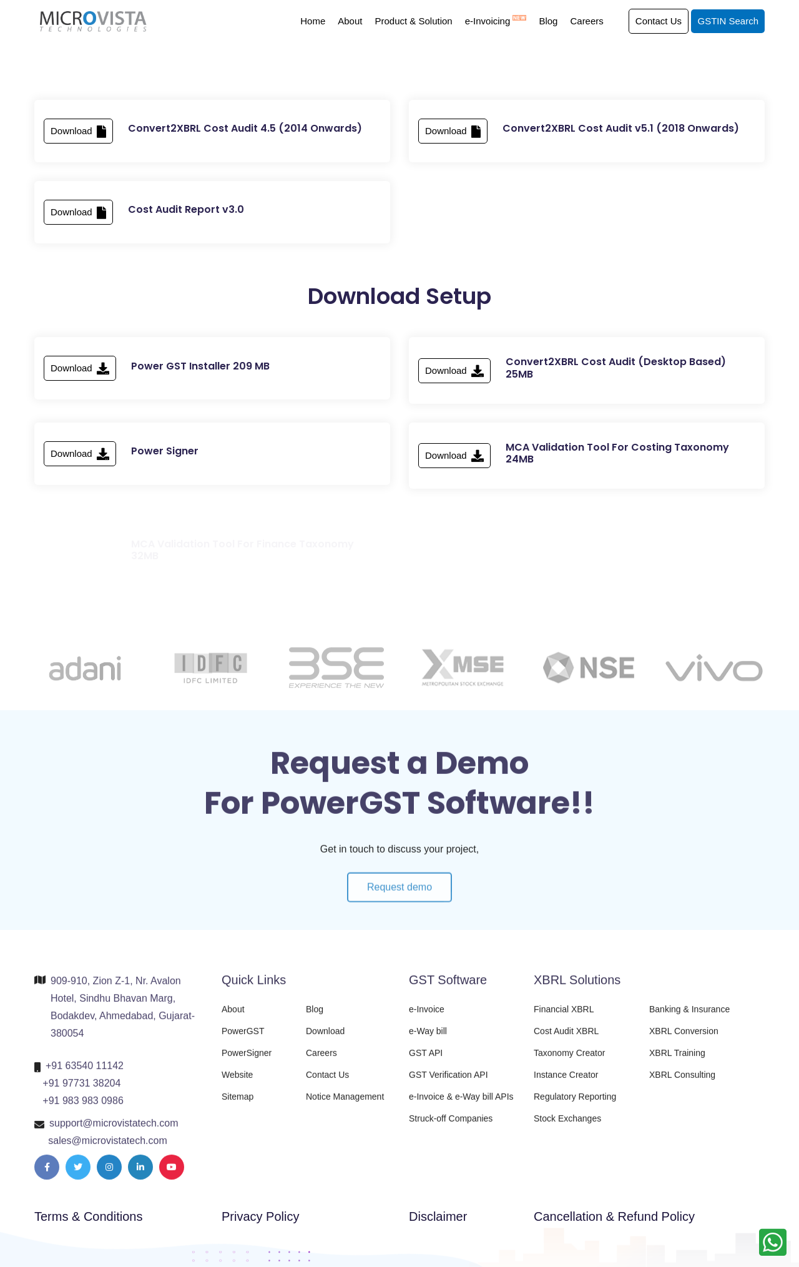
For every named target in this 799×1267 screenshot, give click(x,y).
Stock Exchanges (567, 1127)
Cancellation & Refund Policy (614, 1216)
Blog (548, 21)
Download (78, 135)
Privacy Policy (260, 1216)
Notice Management (345, 1105)
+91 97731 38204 (81, 1091)
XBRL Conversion (683, 1039)
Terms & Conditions (88, 1216)
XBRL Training (677, 1061)
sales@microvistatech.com (107, 1148)
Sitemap (237, 1105)
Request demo (399, 903)
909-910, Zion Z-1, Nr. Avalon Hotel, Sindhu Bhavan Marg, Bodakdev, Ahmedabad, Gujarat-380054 (123, 1015)
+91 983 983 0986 (82, 1108)
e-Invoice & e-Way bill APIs (461, 1105)
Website (237, 1083)
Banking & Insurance (689, 1017)
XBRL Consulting (682, 1083)
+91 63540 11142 (85, 1074)
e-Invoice (426, 1017)
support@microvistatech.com (114, 1131)
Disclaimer (438, 1216)
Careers (586, 21)
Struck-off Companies (451, 1127)
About (350, 21)
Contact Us (658, 21)
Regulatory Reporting (575, 1105)
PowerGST (243, 1039)
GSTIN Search (727, 21)
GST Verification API (448, 1083)
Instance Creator (566, 1083)
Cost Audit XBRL (566, 1039)
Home (312, 21)
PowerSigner (247, 1061)
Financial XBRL (564, 1017)
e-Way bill (428, 1039)
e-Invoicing (496, 21)
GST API (426, 1061)
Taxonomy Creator (569, 1061)
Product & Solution (413, 21)
